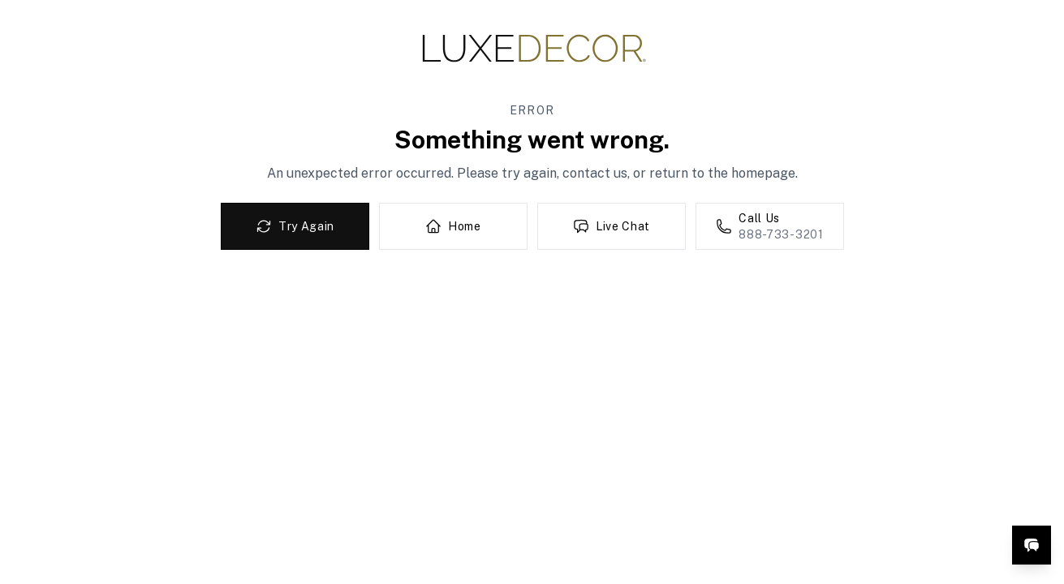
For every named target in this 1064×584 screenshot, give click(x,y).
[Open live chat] (1031, 545)
